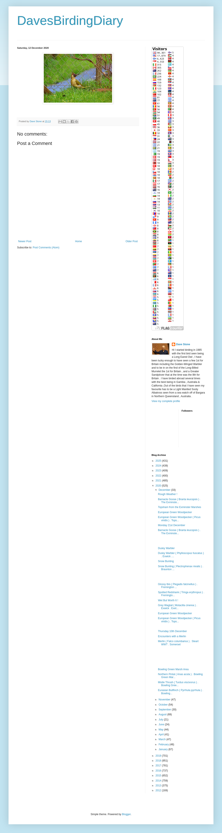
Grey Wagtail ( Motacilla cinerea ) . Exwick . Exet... (177, 607)
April (161, 734)
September (165, 709)
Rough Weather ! (167, 494)
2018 (159, 760)
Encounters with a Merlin (172, 636)
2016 (159, 770)
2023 (159, 470)
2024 (159, 465)
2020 (159, 485)
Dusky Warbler (166, 548)
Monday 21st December (171, 525)
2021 (159, 480)
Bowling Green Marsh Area (173, 669)
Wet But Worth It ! (168, 600)
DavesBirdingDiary (70, 20)
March (162, 739)
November (165, 699)
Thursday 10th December (172, 631)
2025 (159, 460)
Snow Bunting (166, 561)
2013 (159, 785)
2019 (159, 755)
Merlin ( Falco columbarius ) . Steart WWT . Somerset (178, 643)
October (163, 704)
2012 (159, 790)
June (162, 724)
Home (78, 241)
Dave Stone (183, 344)
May (161, 729)
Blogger (126, 814)
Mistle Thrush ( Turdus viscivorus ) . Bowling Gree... (178, 684)
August (163, 714)
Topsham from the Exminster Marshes (179, 507)
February (164, 744)
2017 (159, 765)
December (165, 489)
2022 (159, 475)
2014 (159, 780)
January (163, 749)
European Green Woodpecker (175, 512)
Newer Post (24, 241)
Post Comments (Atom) (46, 247)
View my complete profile (166, 401)
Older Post (132, 241)
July (161, 719)
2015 (159, 775)
